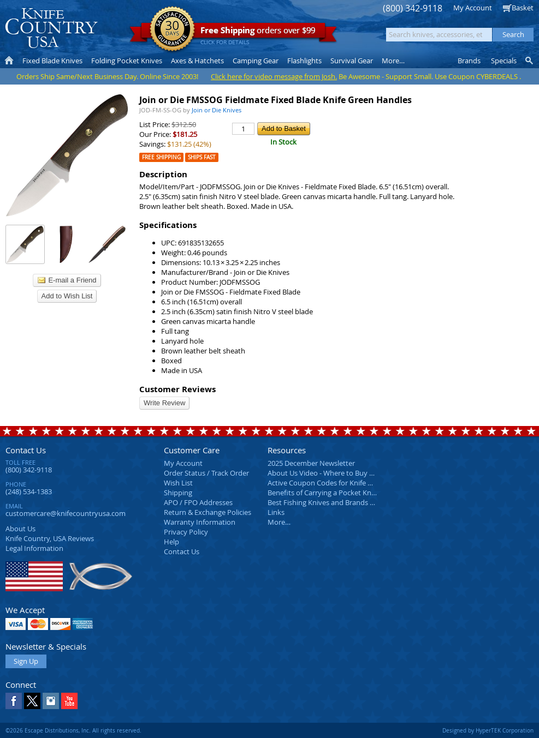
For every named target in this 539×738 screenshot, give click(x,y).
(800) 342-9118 (412, 8)
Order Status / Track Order (206, 473)
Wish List (178, 483)
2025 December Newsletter (311, 463)
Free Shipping (161, 157)
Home (9, 60)
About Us (20, 528)
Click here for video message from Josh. (274, 76)
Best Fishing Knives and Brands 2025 (326, 502)
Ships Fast (202, 157)
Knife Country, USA (51, 28)
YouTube (69, 701)
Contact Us (25, 450)
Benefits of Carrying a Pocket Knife (323, 492)
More (393, 60)
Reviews (49, 538)
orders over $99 (233, 33)
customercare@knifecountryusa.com (65, 513)
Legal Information (34, 548)
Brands (469, 60)
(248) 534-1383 (28, 491)
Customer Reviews (177, 389)
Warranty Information (199, 522)
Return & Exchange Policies (207, 512)
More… (279, 522)
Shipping (178, 492)
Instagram (51, 701)
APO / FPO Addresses (198, 502)
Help (171, 542)
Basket (523, 8)
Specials (504, 60)
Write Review (164, 403)
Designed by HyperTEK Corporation (488, 730)
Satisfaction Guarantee (172, 30)
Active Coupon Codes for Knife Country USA (338, 483)
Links (276, 512)
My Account (472, 8)
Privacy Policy (186, 532)
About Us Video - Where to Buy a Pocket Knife (341, 473)
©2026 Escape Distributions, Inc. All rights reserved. (73, 730)
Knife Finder (530, 60)
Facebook (13, 701)
